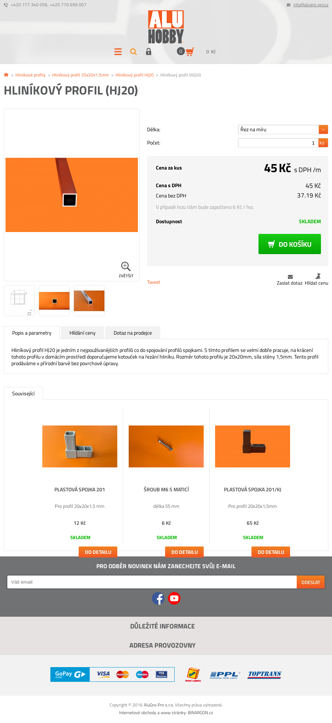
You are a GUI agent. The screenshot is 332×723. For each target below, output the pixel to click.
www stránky (173, 712)
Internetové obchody (137, 712)
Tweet (153, 282)
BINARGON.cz (200, 712)
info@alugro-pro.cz (310, 4)
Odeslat (310, 582)
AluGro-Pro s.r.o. (159, 704)
